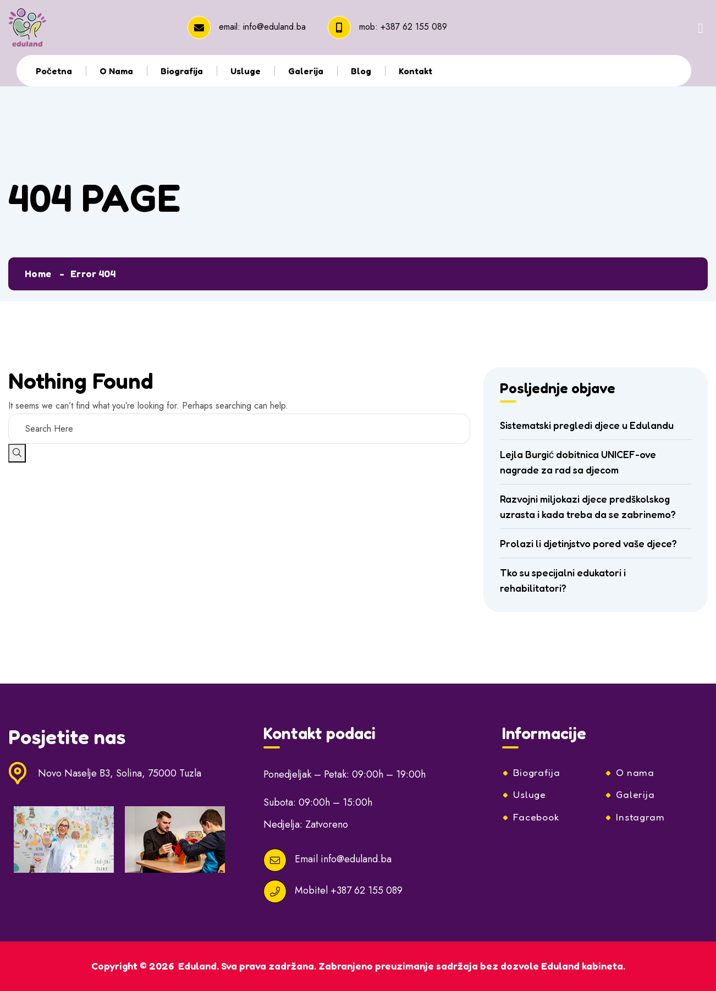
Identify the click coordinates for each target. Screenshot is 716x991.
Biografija (182, 70)
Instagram (640, 818)
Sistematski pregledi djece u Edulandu (587, 425)
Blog (361, 70)
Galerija (305, 70)
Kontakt (415, 70)
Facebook (537, 818)
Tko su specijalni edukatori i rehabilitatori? (563, 580)
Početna (54, 70)
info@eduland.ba (274, 26)
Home (38, 273)
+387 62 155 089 (414, 26)
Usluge (245, 70)
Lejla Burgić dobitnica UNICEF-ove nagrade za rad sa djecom (578, 462)
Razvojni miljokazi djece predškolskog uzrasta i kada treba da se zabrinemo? (588, 506)
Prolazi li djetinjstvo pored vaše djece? (588, 543)
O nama (116, 70)
